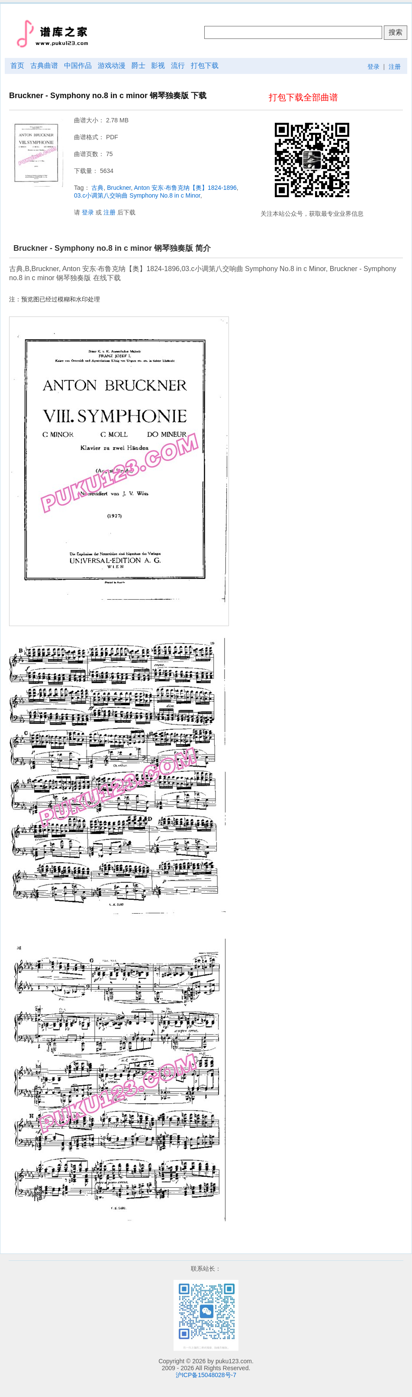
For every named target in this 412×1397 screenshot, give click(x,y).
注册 (395, 66)
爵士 (138, 65)
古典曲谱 (44, 65)
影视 (158, 65)
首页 (17, 65)
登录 (373, 66)
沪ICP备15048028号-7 (206, 1374)
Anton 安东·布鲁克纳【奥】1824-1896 (185, 187)
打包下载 (205, 65)
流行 (178, 65)
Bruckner (119, 187)
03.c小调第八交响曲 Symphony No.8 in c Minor (137, 195)
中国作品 (78, 65)
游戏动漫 (112, 65)
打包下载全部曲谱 (303, 97)
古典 (97, 187)
